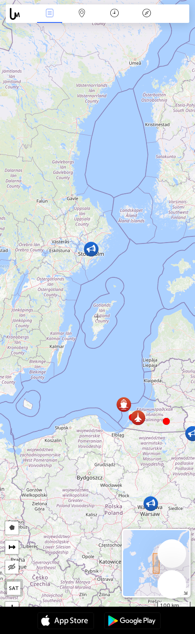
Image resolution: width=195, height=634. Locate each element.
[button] (166, 421)
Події (49, 13)
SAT (14, 588)
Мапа (82, 13)
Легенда (146, 13)
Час (114, 13)
